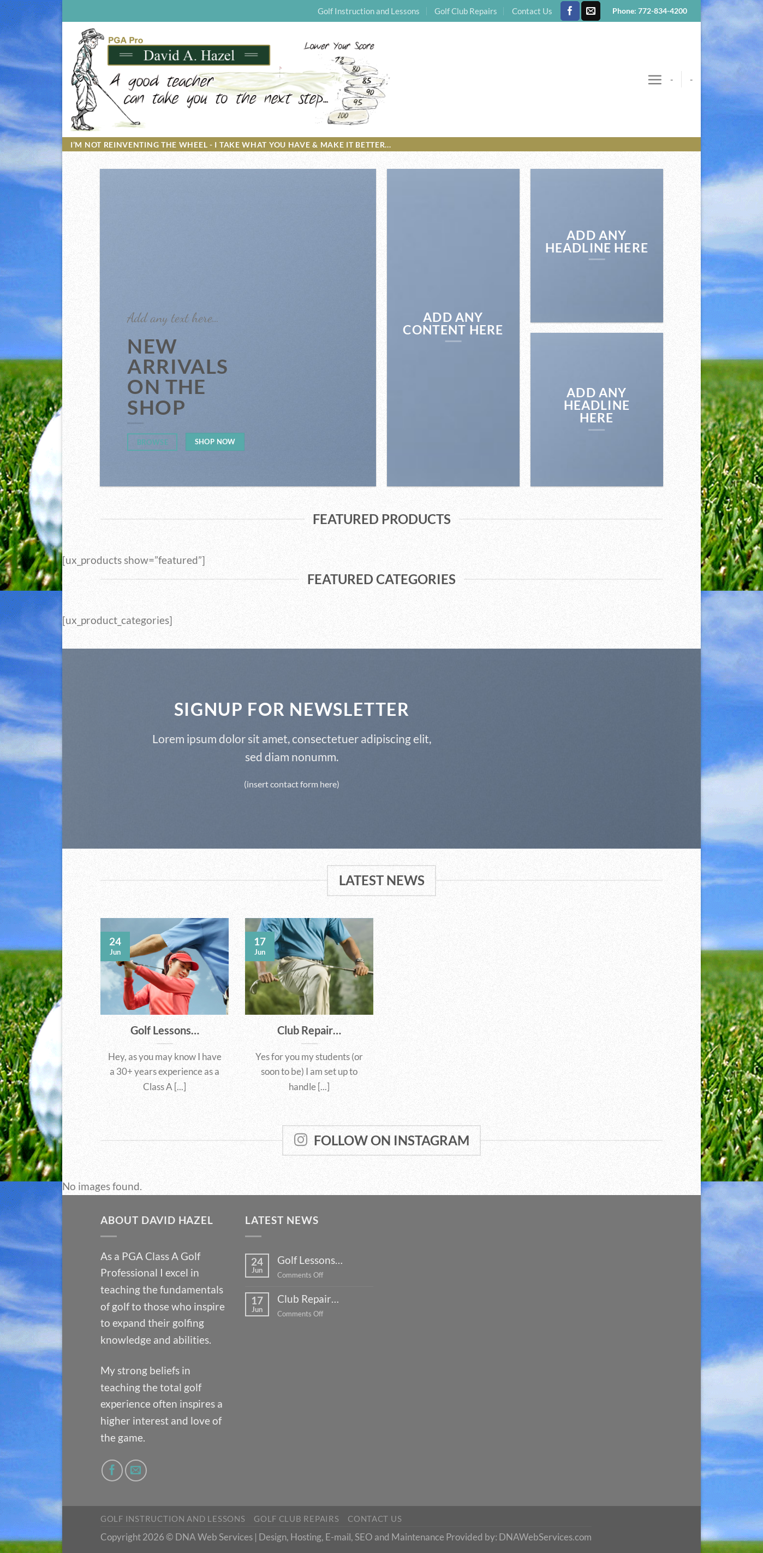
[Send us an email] (590, 11)
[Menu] (655, 79)
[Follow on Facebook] (570, 11)
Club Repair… (309, 1030)
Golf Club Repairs (465, 11)
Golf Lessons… (164, 1030)
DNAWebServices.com (545, 1537)
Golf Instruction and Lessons (369, 11)
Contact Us (532, 11)
